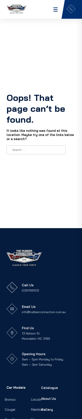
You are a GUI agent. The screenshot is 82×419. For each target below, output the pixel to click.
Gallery (47, 409)
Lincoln (36, 399)
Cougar (10, 409)
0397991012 (30, 290)
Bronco (10, 399)
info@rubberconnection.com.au (44, 312)
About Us (48, 399)
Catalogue (49, 388)
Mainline (37, 409)
